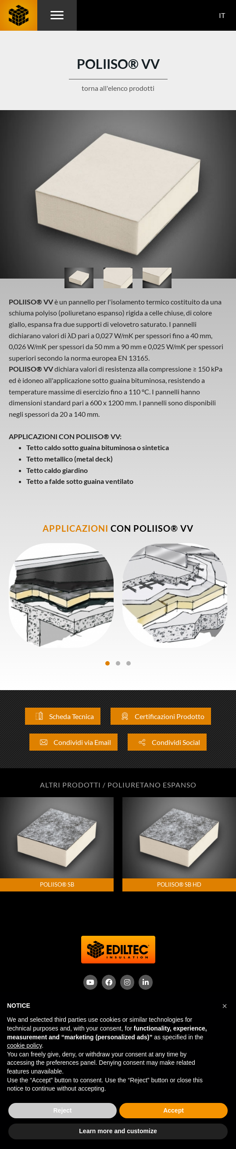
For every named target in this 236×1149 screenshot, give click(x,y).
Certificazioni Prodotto (160, 716)
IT (222, 15)
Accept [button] (173, 1110)
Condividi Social (167, 742)
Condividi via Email (73, 742)
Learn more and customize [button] (118, 1131)
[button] (225, 1006)
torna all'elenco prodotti (118, 88)
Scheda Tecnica (63, 716)
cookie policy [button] (24, 1045)
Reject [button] (62, 1110)
